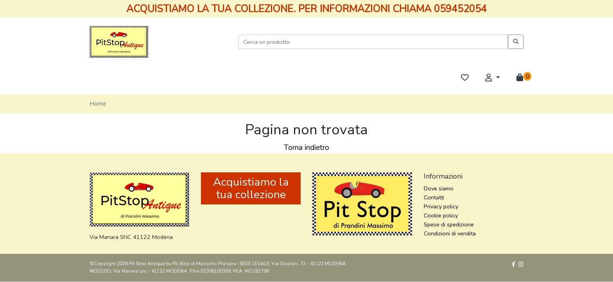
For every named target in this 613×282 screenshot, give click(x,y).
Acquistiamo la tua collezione (251, 188)
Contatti (434, 197)
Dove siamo (438, 188)
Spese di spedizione (449, 224)
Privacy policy (441, 206)
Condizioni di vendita (450, 233)
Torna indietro (306, 148)
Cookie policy (441, 215)
